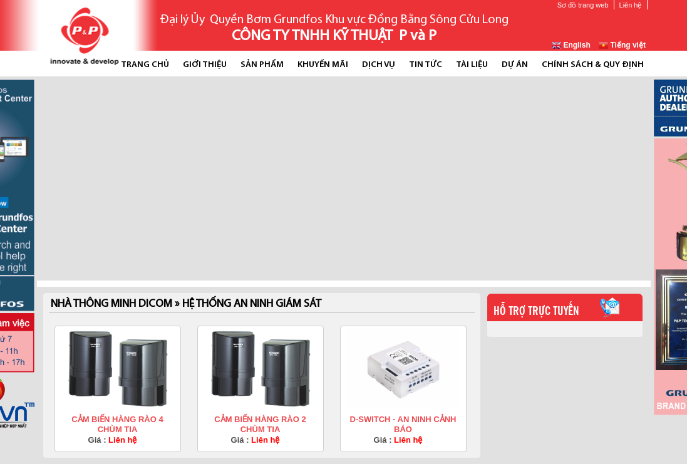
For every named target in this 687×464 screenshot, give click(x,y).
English (571, 45)
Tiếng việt (622, 45)
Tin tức (425, 65)
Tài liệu (472, 65)
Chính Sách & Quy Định (593, 65)
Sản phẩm (262, 65)
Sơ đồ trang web (583, 5)
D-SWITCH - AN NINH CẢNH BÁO (403, 424)
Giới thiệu (205, 65)
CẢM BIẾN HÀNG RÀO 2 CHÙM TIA (260, 424)
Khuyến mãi (322, 65)
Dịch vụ (378, 65)
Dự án (515, 65)
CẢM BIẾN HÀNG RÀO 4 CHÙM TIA (117, 424)
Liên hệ (630, 5)
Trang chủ (145, 65)
